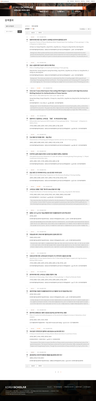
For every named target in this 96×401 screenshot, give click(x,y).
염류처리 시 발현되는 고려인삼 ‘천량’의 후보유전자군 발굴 (48, 119)
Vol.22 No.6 (43, 197)
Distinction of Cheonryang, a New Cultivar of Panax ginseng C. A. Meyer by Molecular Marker (55, 277)
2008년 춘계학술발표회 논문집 (57, 360)
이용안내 (93, 1)
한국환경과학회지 (34, 339)
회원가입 (83, 1)
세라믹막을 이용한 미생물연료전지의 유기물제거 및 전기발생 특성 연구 (51, 291)
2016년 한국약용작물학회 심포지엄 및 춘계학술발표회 (57, 49)
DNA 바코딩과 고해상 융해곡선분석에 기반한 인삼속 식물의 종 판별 (47, 95)
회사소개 (49, 387)
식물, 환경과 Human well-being (54, 322)
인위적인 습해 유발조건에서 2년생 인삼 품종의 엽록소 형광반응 (49, 154)
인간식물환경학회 (74, 322)
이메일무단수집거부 (69, 387)
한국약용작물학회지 (34, 103)
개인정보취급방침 (58, 387)
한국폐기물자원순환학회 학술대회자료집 (39, 218)
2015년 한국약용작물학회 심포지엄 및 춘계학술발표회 (57, 128)
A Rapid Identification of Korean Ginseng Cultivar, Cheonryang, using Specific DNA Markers (55, 192)
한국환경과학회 (56, 339)
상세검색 (77, 11)
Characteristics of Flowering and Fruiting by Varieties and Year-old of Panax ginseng (53, 139)
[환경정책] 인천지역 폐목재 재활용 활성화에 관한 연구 (46, 355)
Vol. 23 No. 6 (43, 103)
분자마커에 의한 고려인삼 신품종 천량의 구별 (43, 274)
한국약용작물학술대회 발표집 (37, 49)
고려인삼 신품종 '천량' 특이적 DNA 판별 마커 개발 (45, 189)
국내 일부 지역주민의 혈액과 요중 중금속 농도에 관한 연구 (47, 331)
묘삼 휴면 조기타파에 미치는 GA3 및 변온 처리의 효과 (46, 173)
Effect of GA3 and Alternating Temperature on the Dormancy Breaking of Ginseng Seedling (55, 175)
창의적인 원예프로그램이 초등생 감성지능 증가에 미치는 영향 (48, 313)
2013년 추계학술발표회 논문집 (57, 297)
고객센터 (88, 1)
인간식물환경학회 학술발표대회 (37, 322)
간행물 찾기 (60, 11)
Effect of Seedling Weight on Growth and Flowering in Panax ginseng (49, 67)
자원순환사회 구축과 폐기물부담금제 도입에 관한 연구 (46, 234)
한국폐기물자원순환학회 (75, 218)
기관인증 (72, 1)
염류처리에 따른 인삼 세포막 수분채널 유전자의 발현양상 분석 (48, 40)
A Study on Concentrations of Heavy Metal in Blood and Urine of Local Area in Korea (53, 334)
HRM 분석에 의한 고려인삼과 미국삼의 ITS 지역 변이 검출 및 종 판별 (50, 256)
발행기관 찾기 (44, 11)
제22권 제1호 (42, 339)
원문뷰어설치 (79, 387)
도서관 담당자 (87, 387)
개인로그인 (77, 1)
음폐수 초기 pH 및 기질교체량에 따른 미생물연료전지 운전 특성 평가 (50, 213)
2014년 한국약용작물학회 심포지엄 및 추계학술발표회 (57, 266)
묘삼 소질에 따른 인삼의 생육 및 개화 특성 (42, 65)
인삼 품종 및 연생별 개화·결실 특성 (41, 137)
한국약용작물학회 (79, 49)
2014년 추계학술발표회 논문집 (57, 218)
